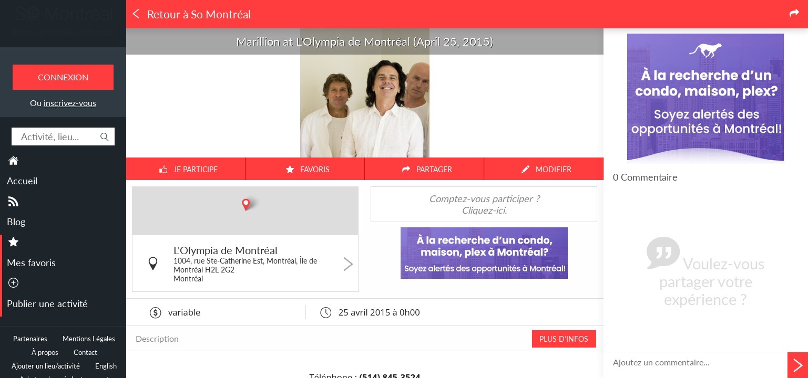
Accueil (22, 180)
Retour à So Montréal (191, 14)
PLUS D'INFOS (563, 338)
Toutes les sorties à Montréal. (63, 32)
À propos (45, 352)
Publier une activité (47, 303)
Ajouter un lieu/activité (46, 366)
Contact (85, 352)
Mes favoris (31, 262)
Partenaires (30, 339)
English (106, 366)
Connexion (63, 77)
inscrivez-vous (70, 103)
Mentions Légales (89, 339)
